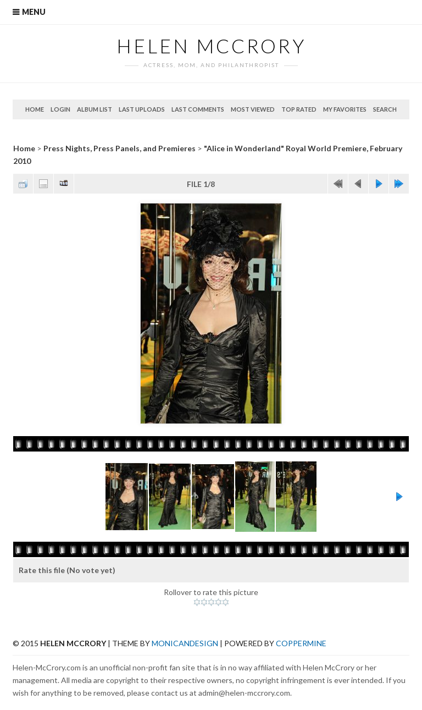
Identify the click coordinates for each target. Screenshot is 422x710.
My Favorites (345, 109)
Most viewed (253, 109)
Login (60, 109)
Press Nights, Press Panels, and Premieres (119, 148)
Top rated (298, 109)
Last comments (197, 109)
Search (385, 109)
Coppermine (301, 643)
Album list (94, 109)
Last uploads (142, 109)
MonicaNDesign (185, 643)
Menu (34, 11)
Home (34, 109)
